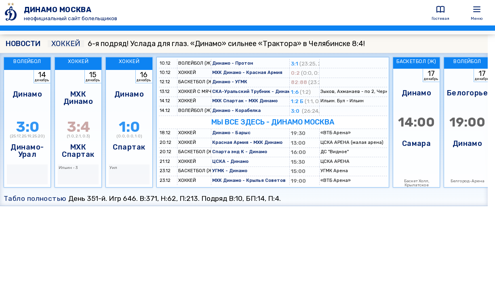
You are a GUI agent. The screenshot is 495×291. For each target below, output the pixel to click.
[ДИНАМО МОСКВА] (12, 12)
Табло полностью (35, 198)
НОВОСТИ (23, 43)
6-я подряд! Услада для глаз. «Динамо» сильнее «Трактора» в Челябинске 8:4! (206, 43)
